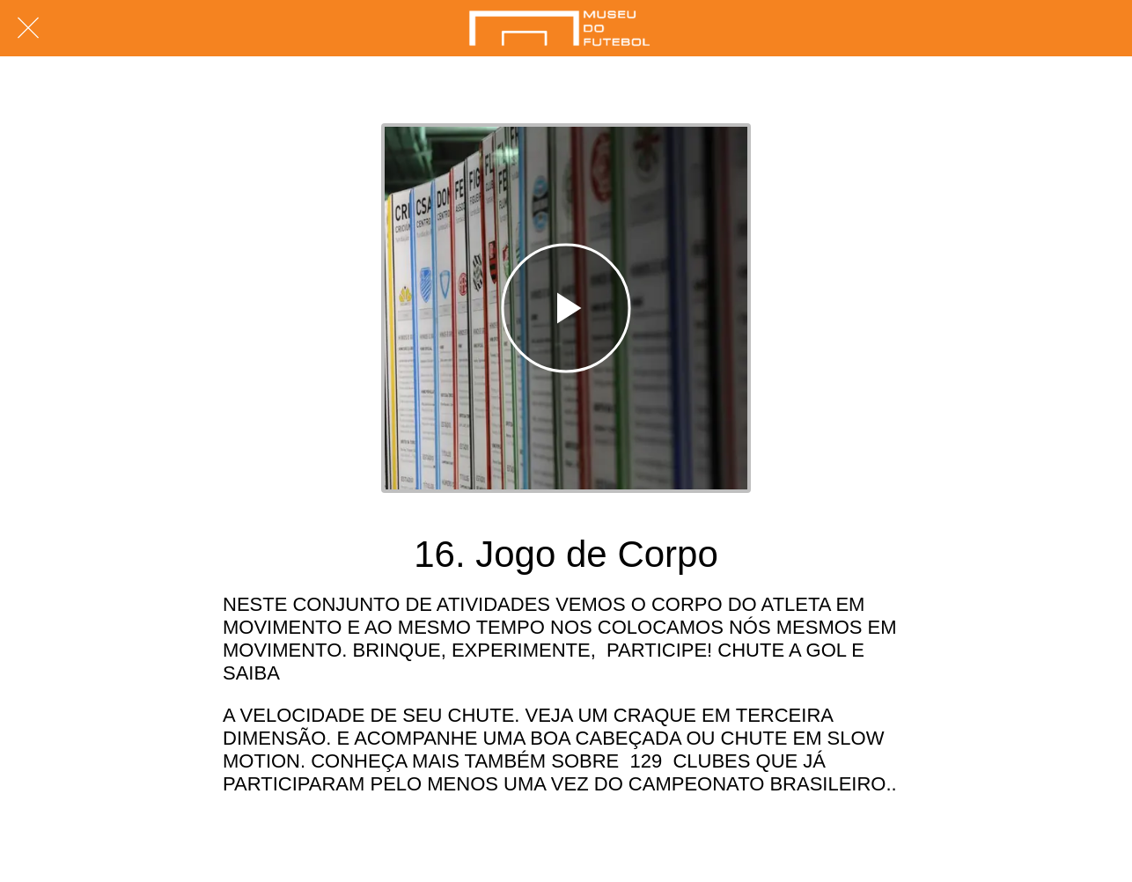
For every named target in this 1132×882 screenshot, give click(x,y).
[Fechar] (28, 28)
